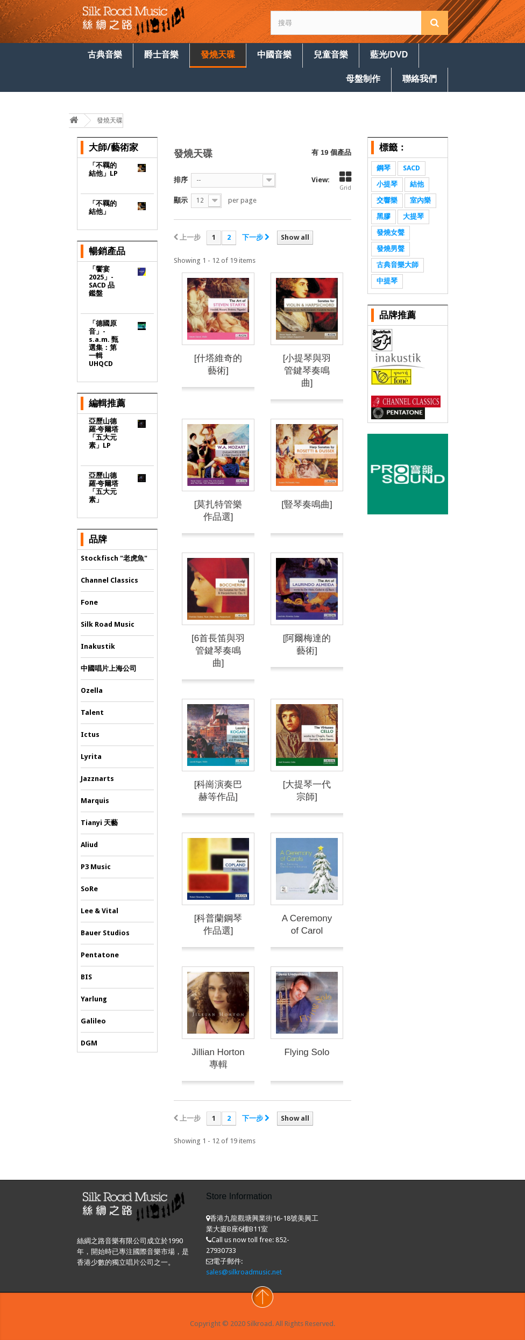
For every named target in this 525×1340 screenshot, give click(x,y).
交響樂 (387, 200)
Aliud (89, 845)
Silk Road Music (107, 624)
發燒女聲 (391, 232)
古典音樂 (105, 54)
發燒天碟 (218, 54)
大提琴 (413, 216)
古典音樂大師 (397, 265)
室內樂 (420, 200)
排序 (181, 180)
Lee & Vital (99, 911)
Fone (89, 602)
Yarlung (94, 999)
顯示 (181, 200)
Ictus (90, 734)
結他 (417, 184)
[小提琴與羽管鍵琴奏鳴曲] (307, 370)
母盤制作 (363, 78)
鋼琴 (384, 168)
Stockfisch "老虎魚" (114, 558)
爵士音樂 (161, 54)
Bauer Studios (105, 933)
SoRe (89, 889)
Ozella (92, 690)
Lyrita (91, 757)
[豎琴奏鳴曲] (306, 504)
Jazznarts (97, 779)
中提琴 (387, 281)
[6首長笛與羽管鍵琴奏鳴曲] (218, 650)
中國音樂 (274, 54)
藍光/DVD (389, 54)
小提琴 (387, 184)
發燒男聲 (391, 249)
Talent (92, 712)
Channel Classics (109, 580)
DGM (89, 1043)
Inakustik (98, 646)
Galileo (93, 1021)
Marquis (95, 801)
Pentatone (100, 955)
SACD (411, 168)
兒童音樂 (331, 54)
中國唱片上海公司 (109, 668)
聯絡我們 (419, 78)
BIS (86, 977)
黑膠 (384, 216)
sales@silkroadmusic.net (244, 1272)
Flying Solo (306, 1052)
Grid (345, 181)
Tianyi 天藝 (99, 823)
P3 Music (96, 867)
